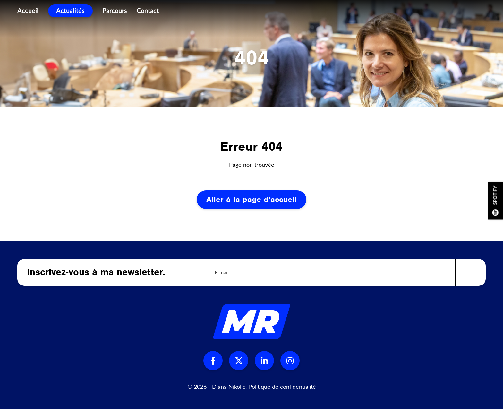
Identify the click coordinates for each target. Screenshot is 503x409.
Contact (148, 13)
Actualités (70, 13)
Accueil (27, 13)
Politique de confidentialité (282, 386)
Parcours (114, 13)
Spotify (495, 200)
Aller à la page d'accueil (251, 199)
